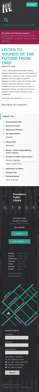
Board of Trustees (13, 126)
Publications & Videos (14, 169)
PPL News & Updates (15, 367)
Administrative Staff (13, 122)
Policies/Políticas (12, 176)
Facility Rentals (13, 276)
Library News (11, 142)
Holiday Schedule (14, 273)
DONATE (19, 38)
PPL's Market (18, 241)
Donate (19, 233)
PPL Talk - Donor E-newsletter (18, 362)
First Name (9, 334)
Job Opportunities (13, 133)
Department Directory (14, 130)
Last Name (9, 342)
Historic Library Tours (13, 164)
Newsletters (10, 145)
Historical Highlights (13, 160)
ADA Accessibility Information (19, 223)
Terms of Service (12, 180)
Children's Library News (16, 365)
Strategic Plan (11, 172)
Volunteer (9, 137)
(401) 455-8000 (19, 227)
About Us (8, 116)
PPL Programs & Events (16, 359)
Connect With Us (23, 36)
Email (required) (11, 349)
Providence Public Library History (19, 157)
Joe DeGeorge (27, 98)
